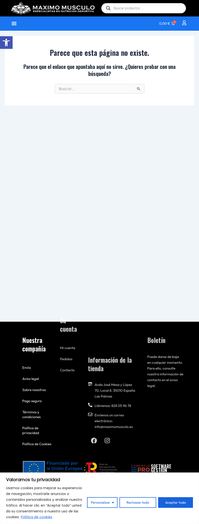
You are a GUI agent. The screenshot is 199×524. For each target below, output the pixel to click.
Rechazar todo (137, 502)
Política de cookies (36, 517)
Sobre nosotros (32, 389)
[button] (6, 42)
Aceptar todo (175, 502)
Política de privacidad (29, 430)
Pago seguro (30, 401)
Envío (25, 367)
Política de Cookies (35, 444)
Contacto (67, 317)
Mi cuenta (67, 295)
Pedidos (66, 306)
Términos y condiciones (30, 414)
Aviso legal (29, 378)
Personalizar (100, 502)
